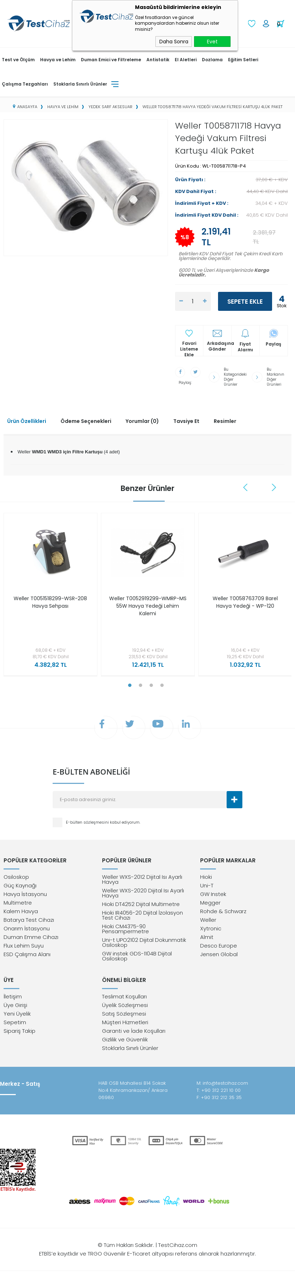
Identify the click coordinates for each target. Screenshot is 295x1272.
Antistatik (157, 59)
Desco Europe (218, 945)
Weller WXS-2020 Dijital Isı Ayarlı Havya (143, 893)
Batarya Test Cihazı (29, 920)
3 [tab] (151, 682)
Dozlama (212, 59)
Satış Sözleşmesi (124, 1014)
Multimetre (18, 902)
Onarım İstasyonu (27, 928)
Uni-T (206, 885)
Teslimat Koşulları (124, 997)
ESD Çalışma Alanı (27, 954)
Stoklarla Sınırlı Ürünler (80, 83)
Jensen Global (219, 954)
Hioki (206, 877)
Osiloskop (16, 877)
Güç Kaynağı (20, 885)
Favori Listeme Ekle (189, 345)
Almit (206, 937)
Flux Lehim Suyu (24, 945)
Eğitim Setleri (243, 59)
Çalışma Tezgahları (25, 83)
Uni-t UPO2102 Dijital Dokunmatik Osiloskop (144, 942)
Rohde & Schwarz (223, 911)
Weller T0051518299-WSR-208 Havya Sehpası (50, 599)
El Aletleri (186, 59)
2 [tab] (140, 682)
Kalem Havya (21, 911)
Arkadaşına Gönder (219, 345)
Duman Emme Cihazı (31, 937)
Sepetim (15, 1023)
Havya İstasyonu (25, 894)
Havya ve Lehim (58, 59)
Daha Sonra (173, 41)
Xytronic (210, 928)
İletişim (13, 997)
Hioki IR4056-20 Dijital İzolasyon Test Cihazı (142, 915)
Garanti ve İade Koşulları (133, 1032)
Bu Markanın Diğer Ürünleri (276, 375)
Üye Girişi (15, 1006)
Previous (246, 484)
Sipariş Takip (19, 1032)
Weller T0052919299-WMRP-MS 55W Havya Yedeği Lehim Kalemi (148, 603)
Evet (212, 41)
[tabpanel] (48, 593)
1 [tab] (129, 682)
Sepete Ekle (245, 301)
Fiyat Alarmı (245, 346)
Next (273, 484)
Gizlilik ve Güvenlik (125, 1040)
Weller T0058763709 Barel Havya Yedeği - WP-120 (245, 599)
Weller (208, 920)
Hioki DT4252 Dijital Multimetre (141, 904)
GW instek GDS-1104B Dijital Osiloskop (137, 956)
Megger (210, 902)
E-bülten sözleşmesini (88, 821)
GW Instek (213, 894)
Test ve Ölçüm (18, 59)
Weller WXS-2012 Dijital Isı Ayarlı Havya (142, 879)
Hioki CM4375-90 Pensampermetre (125, 928)
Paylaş (273, 343)
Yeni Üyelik (17, 1014)
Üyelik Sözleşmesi (125, 1006)
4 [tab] (161, 682)
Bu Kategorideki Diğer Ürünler (236, 375)
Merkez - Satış (20, 1085)
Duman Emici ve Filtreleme (111, 59)
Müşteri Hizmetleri (125, 1023)
